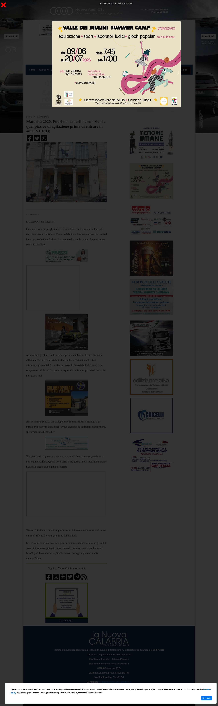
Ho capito (206, 698)
